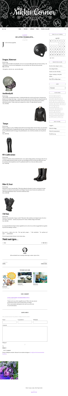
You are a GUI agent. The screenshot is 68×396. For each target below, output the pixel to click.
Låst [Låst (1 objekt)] (57, 106)
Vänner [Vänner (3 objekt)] (52, 116)
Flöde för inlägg (52, 128)
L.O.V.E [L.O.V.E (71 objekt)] (51, 106)
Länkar (32, 29)
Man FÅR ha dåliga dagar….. (55, 79)
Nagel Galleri (45, 29)
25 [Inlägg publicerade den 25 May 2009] (50, 54)
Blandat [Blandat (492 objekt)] (52, 98)
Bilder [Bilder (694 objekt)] (57, 96)
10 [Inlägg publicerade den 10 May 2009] (64, 46)
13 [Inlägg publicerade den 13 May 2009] (55, 49)
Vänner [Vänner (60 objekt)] (61, 114)
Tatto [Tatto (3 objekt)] (51, 111)
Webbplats (35, 319)
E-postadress (21, 319)
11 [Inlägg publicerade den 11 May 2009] (50, 49)
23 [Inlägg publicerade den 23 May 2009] (62, 52)
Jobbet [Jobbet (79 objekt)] (57, 103)
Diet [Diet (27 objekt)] (51, 101)
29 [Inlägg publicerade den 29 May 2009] (59, 54)
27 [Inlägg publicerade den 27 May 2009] (55, 54)
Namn (4, 319)
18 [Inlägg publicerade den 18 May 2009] (50, 52)
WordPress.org (52, 134)
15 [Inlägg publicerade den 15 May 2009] (59, 49)
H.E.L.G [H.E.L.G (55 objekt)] (56, 101)
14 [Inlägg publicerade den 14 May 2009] (57, 49)
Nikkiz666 (4, 286)
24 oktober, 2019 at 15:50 (11, 299)
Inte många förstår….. (54, 68)
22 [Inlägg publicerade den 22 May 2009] (59, 52)
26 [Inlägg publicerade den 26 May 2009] (52, 54)
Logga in (51, 125)
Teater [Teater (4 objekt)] (57, 111)
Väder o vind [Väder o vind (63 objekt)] (53, 114)
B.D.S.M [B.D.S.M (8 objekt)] (52, 96)
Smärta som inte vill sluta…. (55, 71)
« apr (50, 57)
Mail (20, 29)
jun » (53, 57)
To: (3, 346)
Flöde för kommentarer (54, 131)
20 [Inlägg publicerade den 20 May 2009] (55, 52)
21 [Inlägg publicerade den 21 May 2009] (57, 52)
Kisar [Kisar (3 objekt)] (63, 103)
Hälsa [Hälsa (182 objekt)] (61, 101)
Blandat (25, 35)
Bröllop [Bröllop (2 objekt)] (59, 98)
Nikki (5, 242)
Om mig (26, 29)
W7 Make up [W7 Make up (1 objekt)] (59, 116)
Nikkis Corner (34, 12)
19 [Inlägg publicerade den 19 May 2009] (52, 52)
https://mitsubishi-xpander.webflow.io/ (18, 297)
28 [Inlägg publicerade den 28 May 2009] (57, 54)
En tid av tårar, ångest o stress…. (56, 66)
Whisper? (4, 342)
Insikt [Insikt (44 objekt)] (51, 103)
